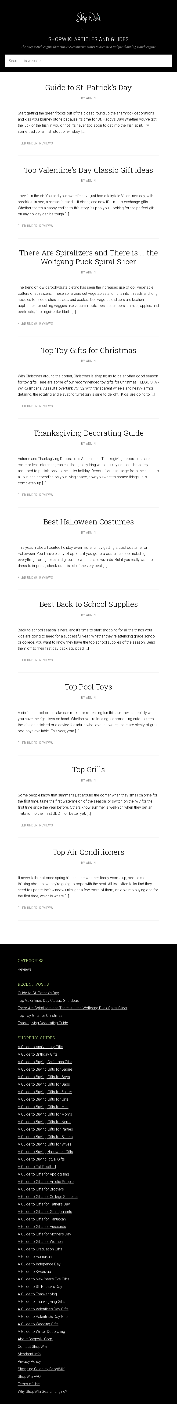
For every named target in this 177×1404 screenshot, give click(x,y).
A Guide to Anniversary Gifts (40, 1047)
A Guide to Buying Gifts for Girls (43, 1099)
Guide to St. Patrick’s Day (88, 87)
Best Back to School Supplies (88, 604)
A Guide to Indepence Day (39, 1264)
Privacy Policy (29, 1361)
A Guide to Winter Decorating (41, 1331)
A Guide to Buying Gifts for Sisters (45, 1137)
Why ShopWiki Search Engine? (42, 1391)
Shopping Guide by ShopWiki (41, 1369)
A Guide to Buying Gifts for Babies (45, 1069)
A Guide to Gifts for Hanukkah (42, 1219)
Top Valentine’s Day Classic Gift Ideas (88, 170)
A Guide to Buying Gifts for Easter (45, 1092)
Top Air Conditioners (88, 852)
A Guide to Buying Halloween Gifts (45, 1152)
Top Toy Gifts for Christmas (88, 350)
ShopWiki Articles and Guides (88, 39)
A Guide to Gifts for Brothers (41, 1189)
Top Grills (88, 769)
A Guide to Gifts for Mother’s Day (44, 1234)
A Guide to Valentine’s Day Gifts (43, 1309)
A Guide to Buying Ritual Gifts (41, 1159)
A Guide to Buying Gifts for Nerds (44, 1122)
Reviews (46, 143)
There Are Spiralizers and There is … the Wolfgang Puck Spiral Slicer (88, 256)
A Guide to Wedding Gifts (38, 1324)
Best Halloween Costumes (88, 521)
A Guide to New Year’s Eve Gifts (43, 1279)
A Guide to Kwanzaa (34, 1271)
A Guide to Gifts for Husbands (42, 1226)
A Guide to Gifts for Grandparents (45, 1211)
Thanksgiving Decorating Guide (88, 433)
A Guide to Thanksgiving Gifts (41, 1301)
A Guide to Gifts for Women (40, 1241)
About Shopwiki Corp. (35, 1339)
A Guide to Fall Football (37, 1166)
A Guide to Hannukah (35, 1256)
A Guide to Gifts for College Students (48, 1196)
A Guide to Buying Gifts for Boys (44, 1077)
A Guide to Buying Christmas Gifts (45, 1062)
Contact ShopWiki (32, 1346)
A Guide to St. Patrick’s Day (40, 1286)
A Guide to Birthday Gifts (38, 1054)
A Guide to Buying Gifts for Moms (45, 1114)
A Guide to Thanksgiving (37, 1294)
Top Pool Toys (88, 687)
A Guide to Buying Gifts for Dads (44, 1084)
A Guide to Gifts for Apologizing (43, 1174)
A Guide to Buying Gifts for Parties (45, 1129)
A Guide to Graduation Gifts (40, 1249)
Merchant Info (29, 1354)
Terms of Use (29, 1384)
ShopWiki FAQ (29, 1376)
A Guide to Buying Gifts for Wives (44, 1144)
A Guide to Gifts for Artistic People (46, 1181)
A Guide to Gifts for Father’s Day (44, 1204)
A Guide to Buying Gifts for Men (43, 1107)
